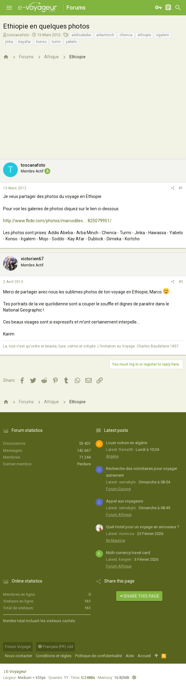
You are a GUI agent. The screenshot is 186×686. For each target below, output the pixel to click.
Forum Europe (118, 488)
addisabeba (81, 35)
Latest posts (116, 430)
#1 (181, 188)
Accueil (144, 655)
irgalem (162, 35)
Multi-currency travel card (128, 552)
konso (41, 42)
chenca (126, 35)
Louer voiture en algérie (126, 442)
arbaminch (105, 35)
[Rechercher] (178, 8)
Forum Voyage (18, 646)
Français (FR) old (55, 646)
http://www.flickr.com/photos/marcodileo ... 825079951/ (57, 220)
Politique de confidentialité (98, 655)
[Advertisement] (93, 113)
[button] (9, 7)
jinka (9, 42)
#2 (181, 282)
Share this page (139, 596)
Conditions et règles (53, 655)
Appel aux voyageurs (124, 501)
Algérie (112, 456)
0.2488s (88, 677)
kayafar (24, 42)
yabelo (71, 42)
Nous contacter (18, 655)
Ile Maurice (115, 540)
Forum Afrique (118, 514)
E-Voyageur (16, 671)
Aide (130, 655)
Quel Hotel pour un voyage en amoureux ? (142, 527)
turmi (56, 42)
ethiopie (144, 35)
